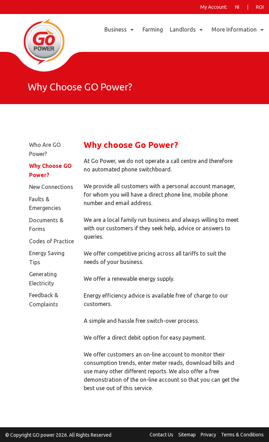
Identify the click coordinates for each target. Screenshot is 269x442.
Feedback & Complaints (43, 299)
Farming (153, 29)
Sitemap (187, 434)
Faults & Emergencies (45, 203)
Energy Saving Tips (46, 257)
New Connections (51, 187)
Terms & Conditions (242, 434)
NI (237, 7)
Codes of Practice (51, 241)
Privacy (208, 434)
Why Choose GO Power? (50, 170)
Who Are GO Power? (45, 149)
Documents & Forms (46, 224)
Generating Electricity (43, 278)
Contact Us (161, 434)
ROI (260, 7)
